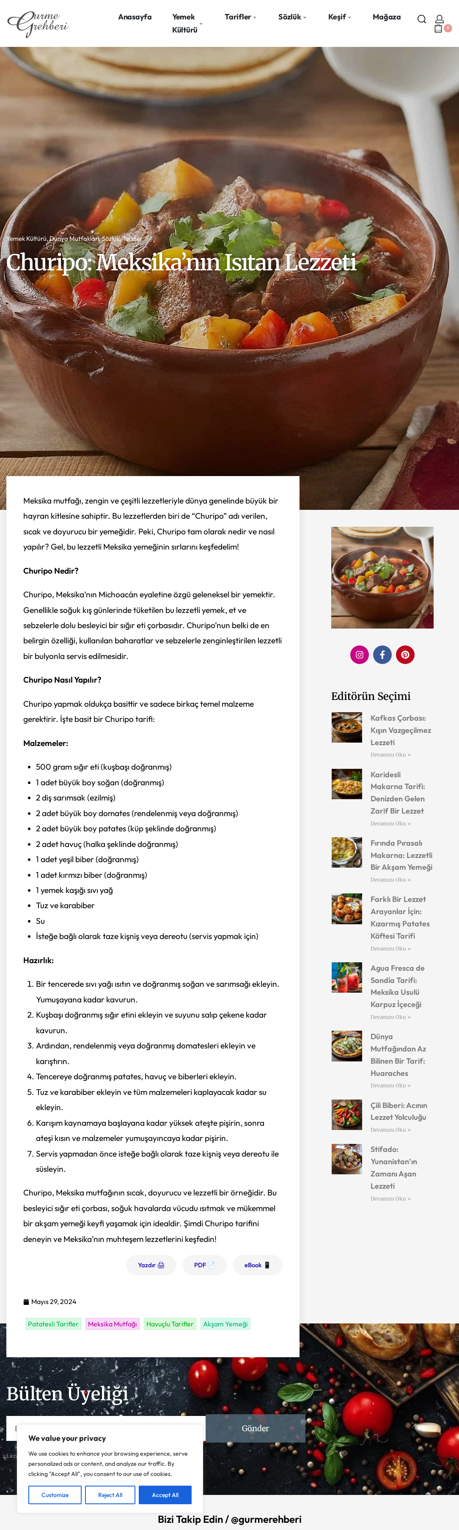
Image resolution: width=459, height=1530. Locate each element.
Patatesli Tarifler (53, 1323)
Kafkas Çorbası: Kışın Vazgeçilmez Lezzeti (401, 730)
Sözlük (110, 238)
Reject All (110, 1495)
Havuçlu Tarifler (170, 1323)
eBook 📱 (258, 1265)
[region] (110, 1468)
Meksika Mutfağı (112, 1323)
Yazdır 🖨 (151, 1265)
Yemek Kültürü (26, 238)
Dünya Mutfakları (74, 238)
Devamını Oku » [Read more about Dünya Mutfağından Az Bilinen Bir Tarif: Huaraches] (391, 1085)
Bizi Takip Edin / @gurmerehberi (230, 1519)
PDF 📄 (204, 1265)
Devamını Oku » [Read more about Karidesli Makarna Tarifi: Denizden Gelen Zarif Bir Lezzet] (391, 823)
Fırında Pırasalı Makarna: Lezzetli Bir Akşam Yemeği (401, 855)
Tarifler (132, 238)
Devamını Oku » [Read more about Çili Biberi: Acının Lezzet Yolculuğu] (391, 1130)
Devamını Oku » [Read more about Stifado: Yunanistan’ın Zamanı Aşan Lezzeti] (391, 1198)
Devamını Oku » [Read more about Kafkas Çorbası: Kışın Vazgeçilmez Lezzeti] (391, 754)
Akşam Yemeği (225, 1323)
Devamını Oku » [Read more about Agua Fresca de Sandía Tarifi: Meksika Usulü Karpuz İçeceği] (391, 1017)
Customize (55, 1495)
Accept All (165, 1495)
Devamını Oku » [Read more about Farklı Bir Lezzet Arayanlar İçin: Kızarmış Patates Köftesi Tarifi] (391, 948)
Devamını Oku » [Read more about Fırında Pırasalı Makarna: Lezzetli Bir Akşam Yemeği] (391, 880)
